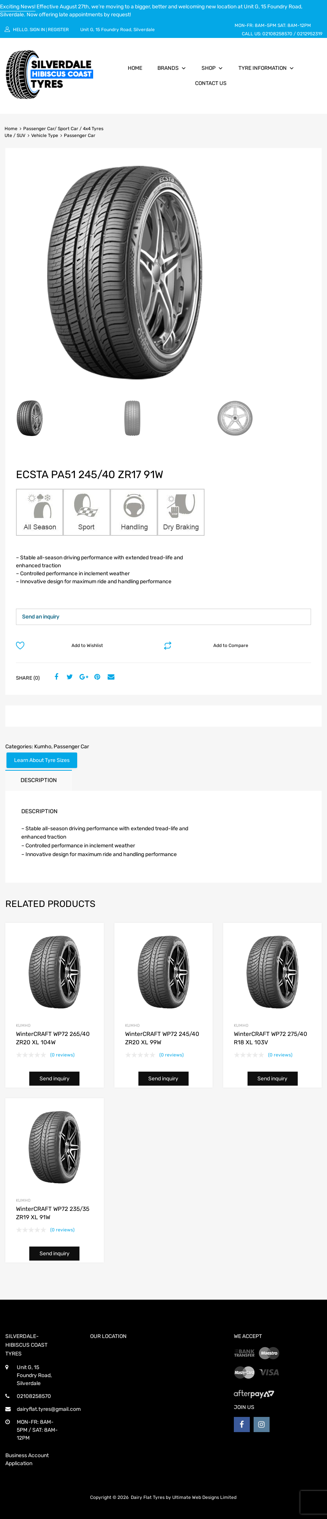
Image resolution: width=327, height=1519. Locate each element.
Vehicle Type (44, 135)
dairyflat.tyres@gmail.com (49, 1409)
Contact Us (211, 83)
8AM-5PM (265, 25)
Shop (212, 68)
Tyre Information (266, 68)
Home (135, 68)
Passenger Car (71, 746)
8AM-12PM (299, 25)
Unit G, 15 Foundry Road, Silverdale (117, 29)
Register (58, 29)
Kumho (42, 746)
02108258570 (277, 33)
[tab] (38, 780)
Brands (171, 68)
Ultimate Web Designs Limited (204, 1497)
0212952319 (309, 33)
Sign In (37, 29)
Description (39, 780)
